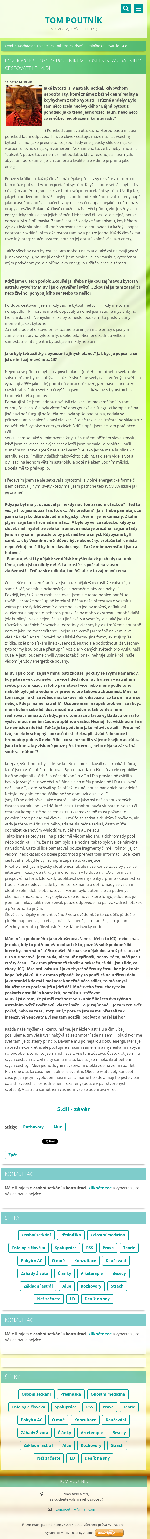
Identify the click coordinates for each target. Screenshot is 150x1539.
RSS (89, 1247)
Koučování (116, 1260)
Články (64, 1273)
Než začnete (48, 1299)
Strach (117, 1286)
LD (72, 1299)
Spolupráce (65, 1247)
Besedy (119, 1273)
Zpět (12, 1155)
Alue (57, 1127)
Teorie (129, 1247)
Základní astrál (38, 1286)
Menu (138, 8)
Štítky (10, 1127)
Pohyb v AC (31, 1260)
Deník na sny (97, 1299)
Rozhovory (33, 1127)
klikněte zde (100, 1188)
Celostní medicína (108, 1235)
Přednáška (71, 1235)
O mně (58, 1260)
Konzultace (85, 1260)
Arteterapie (92, 1273)
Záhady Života (34, 1273)
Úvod (9, 45)
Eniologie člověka (28, 1247)
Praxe (108, 1247)
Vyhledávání (126, 8)
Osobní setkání (36, 1235)
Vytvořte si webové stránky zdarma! (70, 1533)
